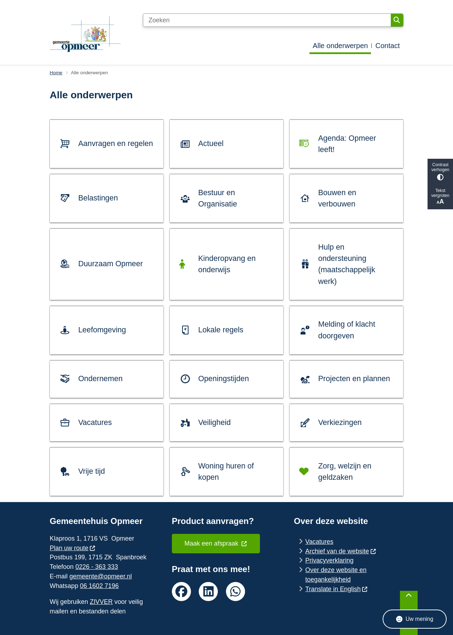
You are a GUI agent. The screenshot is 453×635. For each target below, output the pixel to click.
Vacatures (319, 541)
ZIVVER (101, 601)
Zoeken (397, 20)
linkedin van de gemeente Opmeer (208, 591)
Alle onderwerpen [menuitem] (340, 45)
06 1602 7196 (99, 585)
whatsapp (235, 591)
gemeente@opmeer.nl (100, 576)
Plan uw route (73, 548)
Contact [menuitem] (387, 45)
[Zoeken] (267, 20)
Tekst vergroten (440, 196)
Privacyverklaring (329, 560)
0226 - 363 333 (96, 566)
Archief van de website (340, 551)
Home (56, 72)
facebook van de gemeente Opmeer (181, 591)
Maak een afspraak (216, 543)
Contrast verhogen (440, 171)
